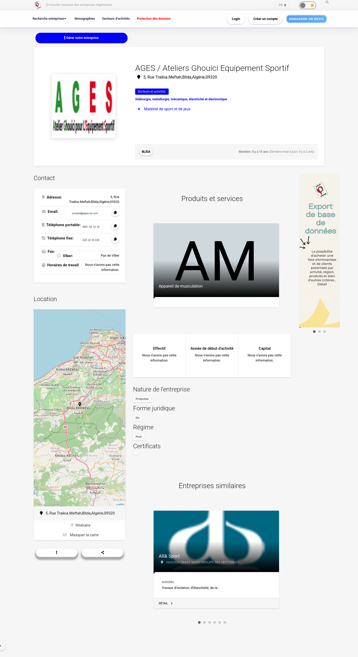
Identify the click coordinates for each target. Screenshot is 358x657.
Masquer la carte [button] (81, 535)
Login (236, 19)
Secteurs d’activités (116, 18)
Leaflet (120, 504)
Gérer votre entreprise (81, 38)
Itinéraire (80, 525)
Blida (146, 152)
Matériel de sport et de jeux (167, 109)
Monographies (85, 18)
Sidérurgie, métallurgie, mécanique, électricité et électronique (181, 99)
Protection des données (154, 18)
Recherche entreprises (48, 18)
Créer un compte (265, 19)
